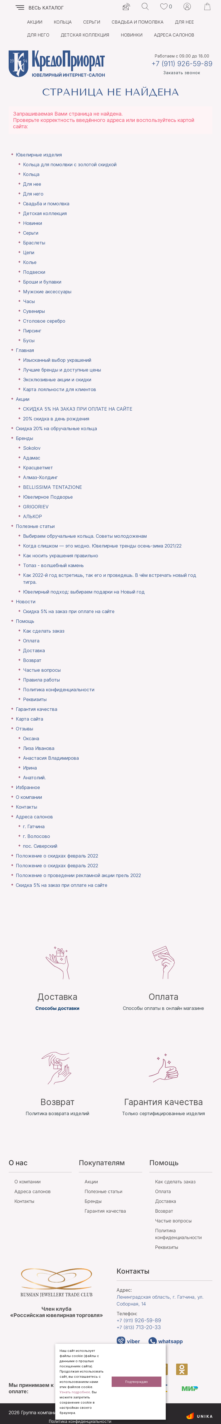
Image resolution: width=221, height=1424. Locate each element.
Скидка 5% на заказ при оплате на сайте (69, 611)
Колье (30, 262)
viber (128, 1341)
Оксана (31, 738)
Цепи (28, 252)
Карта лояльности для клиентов (59, 389)
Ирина (30, 768)
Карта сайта (29, 719)
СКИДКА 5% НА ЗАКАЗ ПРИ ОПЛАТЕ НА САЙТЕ (77, 409)
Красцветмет (38, 467)
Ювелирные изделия (39, 155)
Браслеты (34, 243)
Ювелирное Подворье (48, 497)
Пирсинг (32, 331)
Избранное (28, 787)
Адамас (31, 458)
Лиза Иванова (38, 748)
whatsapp (165, 1341)
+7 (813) (139, 1327)
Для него (38, 35)
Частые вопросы (42, 670)
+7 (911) (139, 1320)
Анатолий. (34, 777)
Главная (25, 350)
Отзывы (24, 729)
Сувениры (34, 311)
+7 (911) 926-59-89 (181, 63)
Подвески (34, 272)
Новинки (131, 35)
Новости (25, 601)
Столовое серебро (44, 321)
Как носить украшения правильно (60, 555)
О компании (29, 797)
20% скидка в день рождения (56, 419)
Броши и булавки (42, 282)
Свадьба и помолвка (137, 22)
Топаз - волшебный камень (53, 565)
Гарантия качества (36, 709)
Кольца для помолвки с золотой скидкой (70, 164)
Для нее (184, 22)
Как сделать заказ (43, 631)
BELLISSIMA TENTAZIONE (52, 487)
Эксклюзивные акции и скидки (57, 379)
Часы (29, 301)
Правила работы (41, 680)
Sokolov (32, 448)
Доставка (34, 650)
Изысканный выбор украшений (57, 360)
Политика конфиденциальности (58, 689)
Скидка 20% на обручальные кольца (56, 428)
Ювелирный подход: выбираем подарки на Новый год (84, 592)
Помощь (25, 621)
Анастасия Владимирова (51, 758)
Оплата (31, 641)
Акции (34, 22)
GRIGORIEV (36, 507)
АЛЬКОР (32, 516)
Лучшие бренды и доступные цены (62, 370)
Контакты (26, 807)
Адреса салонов (174, 35)
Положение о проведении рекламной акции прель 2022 (78, 875)
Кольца (63, 22)
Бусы (29, 340)
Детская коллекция (85, 35)
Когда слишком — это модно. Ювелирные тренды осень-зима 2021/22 (102, 546)
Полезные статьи (35, 526)
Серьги (91, 22)
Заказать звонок (181, 72)
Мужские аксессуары (47, 291)
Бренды (24, 438)
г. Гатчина (34, 826)
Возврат (32, 660)
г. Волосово (36, 836)
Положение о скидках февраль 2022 (57, 856)
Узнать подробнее (75, 1392)
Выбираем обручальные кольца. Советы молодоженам (85, 536)
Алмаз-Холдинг (40, 477)
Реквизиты (35, 699)
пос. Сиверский (40, 846)
